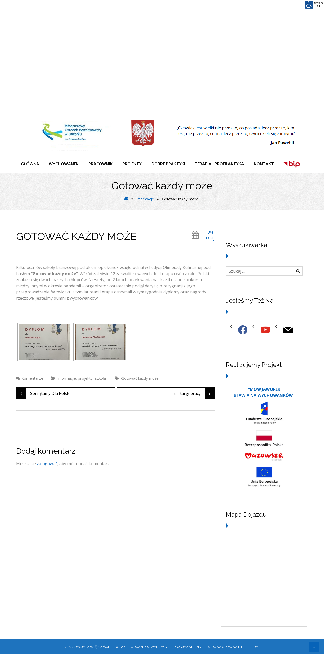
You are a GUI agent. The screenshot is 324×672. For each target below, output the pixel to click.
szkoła (100, 395)
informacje (145, 217)
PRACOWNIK (101, 164)
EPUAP (254, 664)
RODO (120, 664)
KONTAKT (266, 164)
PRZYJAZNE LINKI (188, 664)
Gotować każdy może (140, 395)
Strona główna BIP (225, 664)
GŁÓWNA (30, 164)
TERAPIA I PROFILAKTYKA (221, 164)
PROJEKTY (133, 164)
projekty (85, 395)
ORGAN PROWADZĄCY (149, 664)
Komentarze (32, 395)
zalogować (47, 481)
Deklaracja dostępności (86, 664)
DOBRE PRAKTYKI (170, 164)
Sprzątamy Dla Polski (43, 411)
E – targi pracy (193, 411)
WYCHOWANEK (64, 164)
